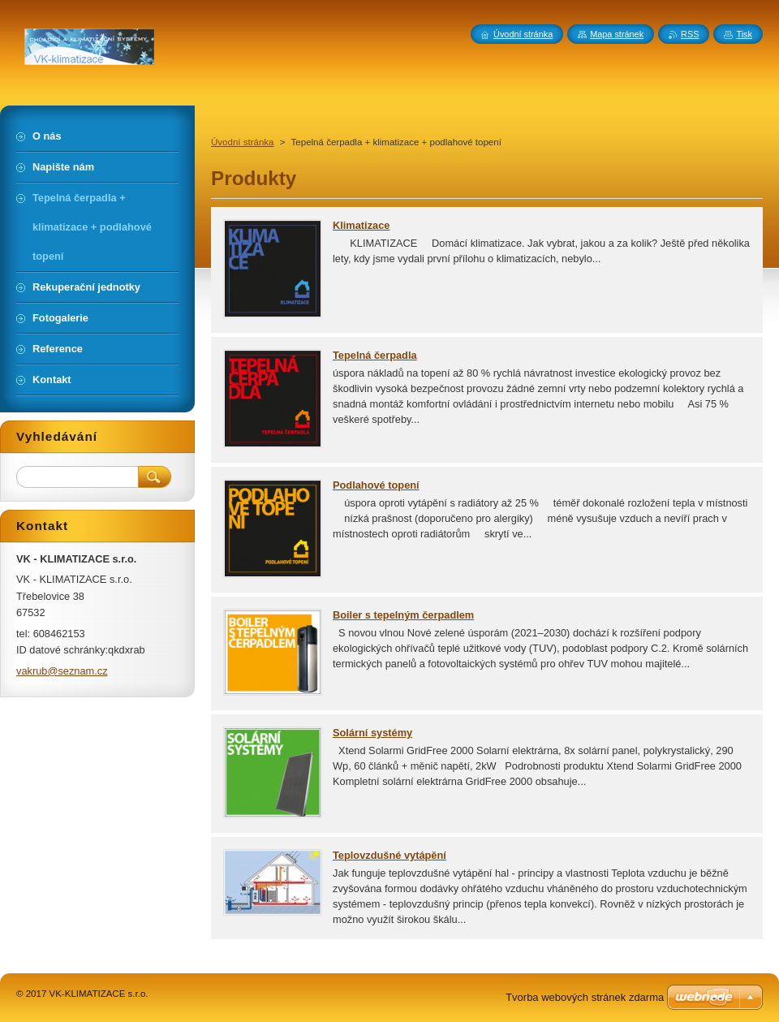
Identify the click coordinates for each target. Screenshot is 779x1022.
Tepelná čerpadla (375, 355)
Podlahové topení (376, 485)
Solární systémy (372, 733)
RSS (690, 34)
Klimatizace (361, 225)
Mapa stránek (616, 34)
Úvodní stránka (242, 142)
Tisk (744, 34)
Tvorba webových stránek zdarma (585, 997)
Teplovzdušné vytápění (389, 855)
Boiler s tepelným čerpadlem (403, 615)
